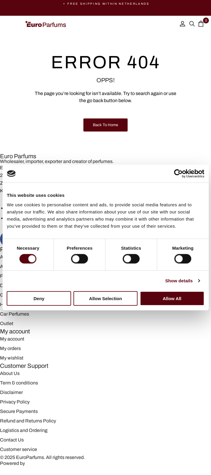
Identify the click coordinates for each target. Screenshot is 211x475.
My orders (10, 348)
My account (12, 338)
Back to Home (105, 125)
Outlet (6, 323)
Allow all (172, 298)
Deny (39, 298)
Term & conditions (19, 382)
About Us (10, 373)
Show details (179, 280)
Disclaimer (11, 392)
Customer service (18, 449)
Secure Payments (19, 411)
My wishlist (11, 357)
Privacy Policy (15, 401)
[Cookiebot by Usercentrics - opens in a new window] (178, 173)
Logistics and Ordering (23, 430)
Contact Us (12, 439)
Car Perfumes (14, 313)
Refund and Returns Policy (28, 420)
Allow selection (105, 298)
